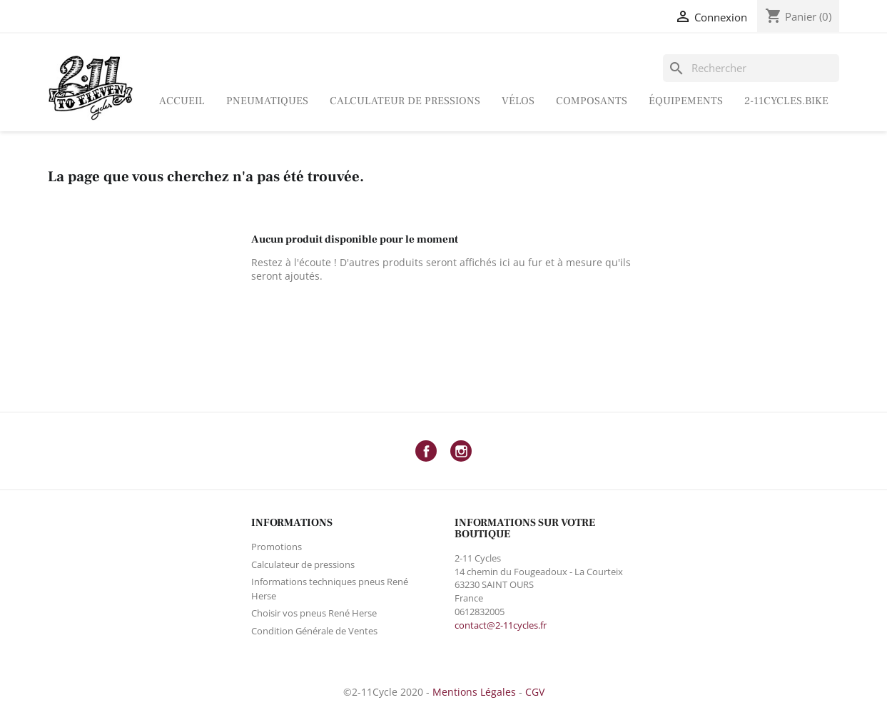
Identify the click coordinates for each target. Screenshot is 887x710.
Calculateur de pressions (405, 101)
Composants (591, 101)
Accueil (182, 101)
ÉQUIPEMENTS (686, 101)
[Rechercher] (751, 68)
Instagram (461, 451)
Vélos (518, 101)
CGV (534, 692)
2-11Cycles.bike (786, 101)
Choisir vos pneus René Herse (314, 613)
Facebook (426, 451)
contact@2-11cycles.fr (501, 625)
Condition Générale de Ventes (314, 630)
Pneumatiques (267, 101)
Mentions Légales (474, 692)
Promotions (276, 546)
